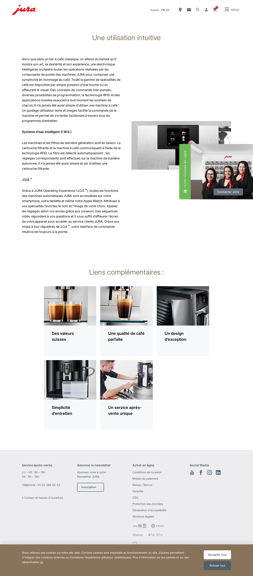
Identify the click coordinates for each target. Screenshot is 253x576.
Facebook (200, 472)
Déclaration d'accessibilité (149, 510)
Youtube (192, 472)
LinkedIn (218, 472)
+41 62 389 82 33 (48, 485)
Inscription (88, 487)
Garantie (137, 491)
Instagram (209, 472)
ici (41, 562)
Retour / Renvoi (142, 485)
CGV (135, 497)
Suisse (154, 10)
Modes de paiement (145, 478)
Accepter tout (217, 554)
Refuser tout (217, 565)
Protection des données (147, 503)
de (168, 10)
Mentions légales (143, 516)
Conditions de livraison (146, 472)
